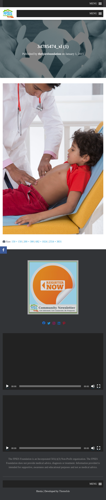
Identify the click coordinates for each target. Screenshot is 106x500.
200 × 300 (29, 241)
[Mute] (93, 386)
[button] (93, 3)
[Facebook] (3, 250)
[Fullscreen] (98, 386)
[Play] (7, 386)
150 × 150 (17, 241)
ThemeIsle (64, 491)
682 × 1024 (41, 241)
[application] (53, 361)
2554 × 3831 (55, 241)
